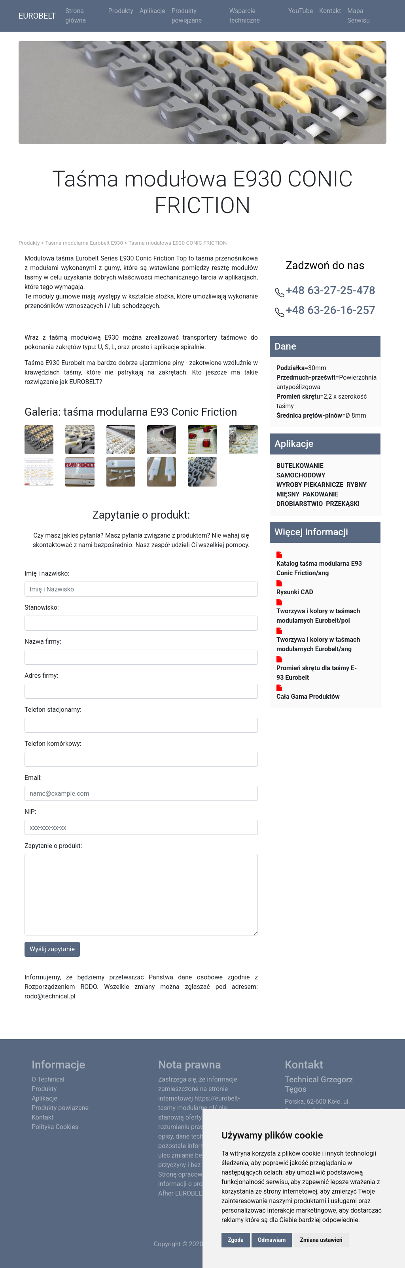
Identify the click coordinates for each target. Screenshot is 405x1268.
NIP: (30, 812)
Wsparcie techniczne (244, 15)
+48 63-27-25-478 (330, 290)
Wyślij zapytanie (52, 949)
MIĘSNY (288, 494)
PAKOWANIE (321, 494)
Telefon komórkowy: (53, 743)
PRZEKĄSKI (343, 504)
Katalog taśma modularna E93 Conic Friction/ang (319, 568)
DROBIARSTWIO (299, 504)
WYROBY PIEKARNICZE (309, 485)
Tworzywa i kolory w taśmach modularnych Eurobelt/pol (318, 615)
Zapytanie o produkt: (53, 846)
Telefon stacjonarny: (53, 709)
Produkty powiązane (187, 15)
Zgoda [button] (236, 1240)
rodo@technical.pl (50, 996)
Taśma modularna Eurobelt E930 (84, 243)
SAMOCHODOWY (301, 475)
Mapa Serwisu (358, 15)
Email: (33, 777)
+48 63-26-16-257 (330, 310)
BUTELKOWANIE (300, 466)
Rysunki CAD (294, 592)
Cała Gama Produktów (308, 696)
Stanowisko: (42, 607)
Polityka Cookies (55, 1127)
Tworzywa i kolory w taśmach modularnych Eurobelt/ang (318, 644)
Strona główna (75, 15)
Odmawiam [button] (272, 1240)
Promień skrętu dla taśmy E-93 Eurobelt (316, 672)
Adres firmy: (41, 675)
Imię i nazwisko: (47, 573)
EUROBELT (37, 16)
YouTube (300, 11)
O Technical (48, 1079)
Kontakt (330, 11)
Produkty (120, 11)
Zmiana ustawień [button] (321, 1240)
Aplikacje (152, 11)
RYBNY (356, 485)
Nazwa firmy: (43, 641)
